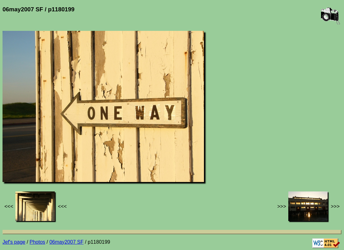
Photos (37, 242)
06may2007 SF (66, 242)
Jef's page (14, 242)
